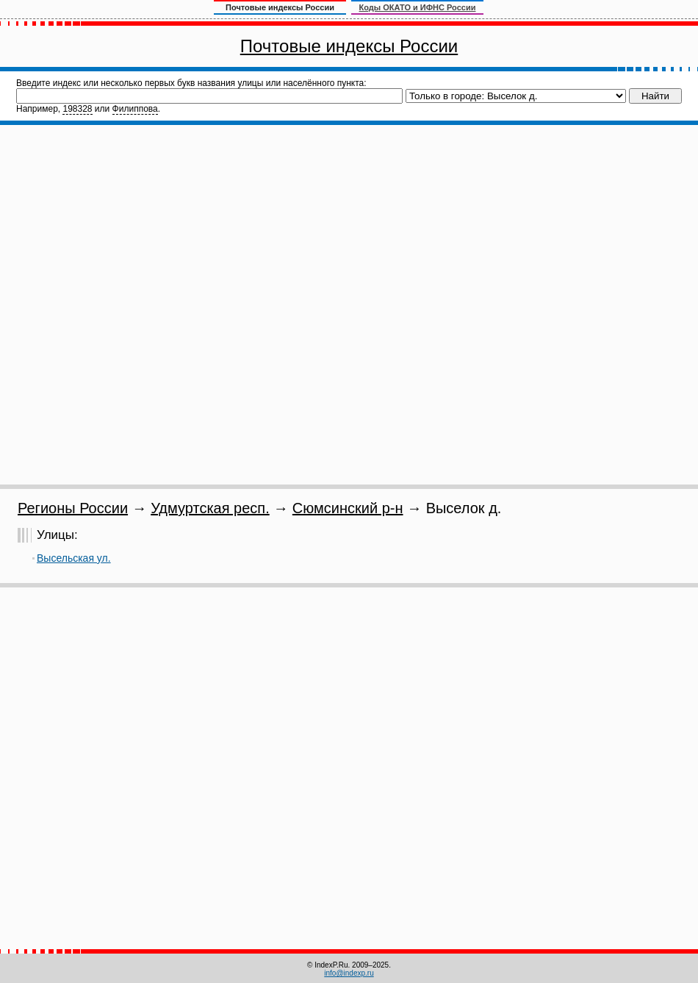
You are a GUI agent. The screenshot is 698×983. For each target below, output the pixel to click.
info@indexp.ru (348, 973)
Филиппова (135, 109)
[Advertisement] (177, 304)
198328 (77, 109)
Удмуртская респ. (210, 508)
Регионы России (73, 508)
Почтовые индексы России (349, 46)
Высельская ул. (74, 558)
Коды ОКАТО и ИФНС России (417, 7)
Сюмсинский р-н (347, 508)
